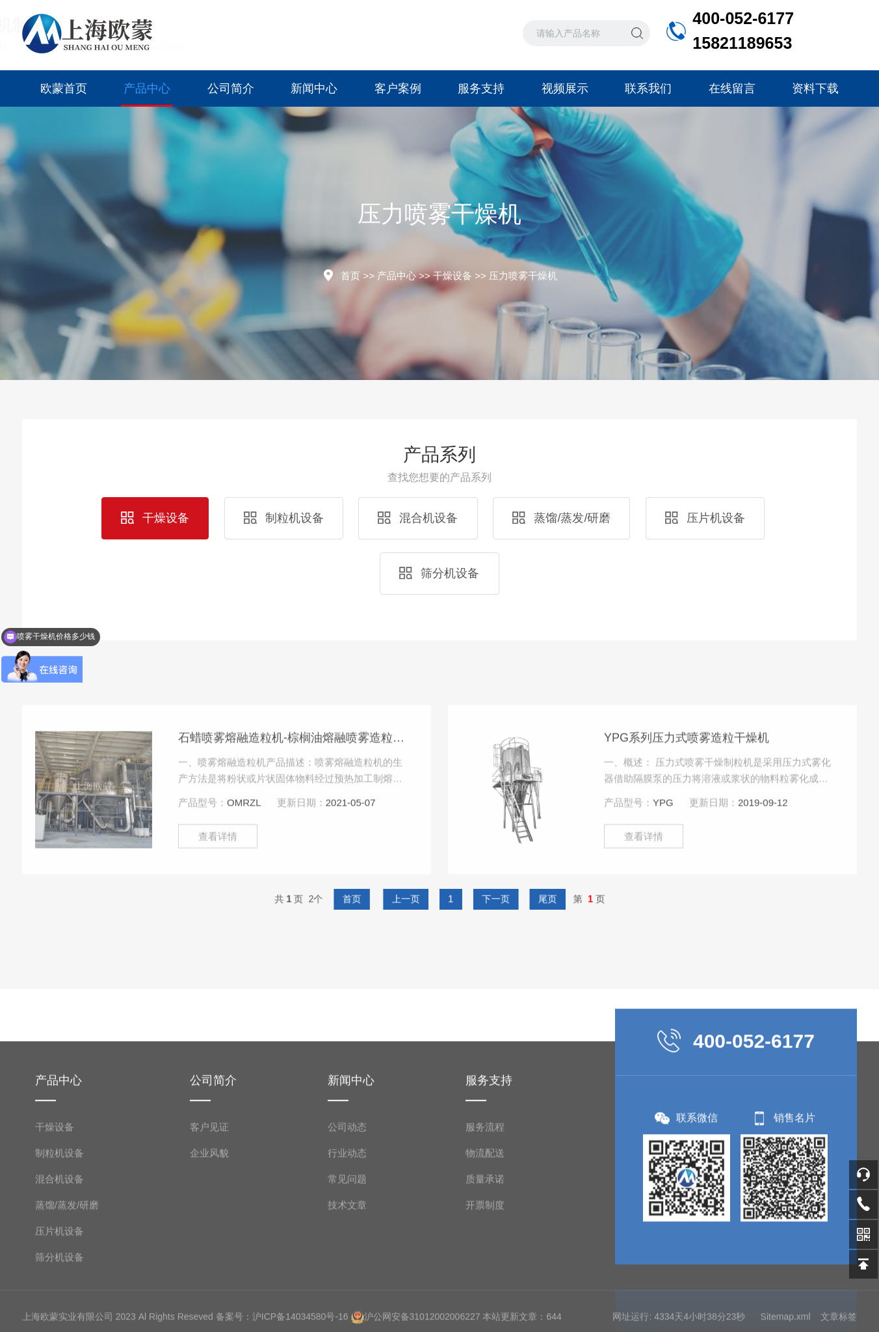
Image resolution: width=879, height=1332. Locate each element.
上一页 (416, 899)
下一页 (479, 899)
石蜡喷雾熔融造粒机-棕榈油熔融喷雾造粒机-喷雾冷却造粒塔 (295, 799)
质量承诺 (485, 1305)
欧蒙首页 (63, 88)
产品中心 (147, 94)
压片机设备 (705, 517)
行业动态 (347, 1278)
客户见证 (209, 1252)
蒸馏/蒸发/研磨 (561, 517)
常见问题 (347, 1305)
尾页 (516, 899)
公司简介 (230, 88)
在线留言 (732, 88)
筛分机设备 (439, 573)
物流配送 (485, 1278)
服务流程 (485, 1252)
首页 (350, 275)
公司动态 (347, 1252)
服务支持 (481, 88)
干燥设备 (452, 275)
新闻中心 (314, 88)
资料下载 (815, 88)
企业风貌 (209, 1278)
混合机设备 (418, 517)
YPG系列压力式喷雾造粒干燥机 (686, 799)
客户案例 (397, 88)
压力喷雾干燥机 (523, 275)
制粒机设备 (284, 517)
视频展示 (565, 88)
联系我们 (648, 88)
